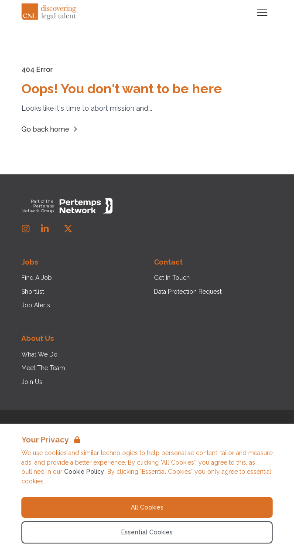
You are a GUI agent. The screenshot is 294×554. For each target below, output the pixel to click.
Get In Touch (172, 277)
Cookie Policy (84, 471)
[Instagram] (26, 229)
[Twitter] (68, 229)
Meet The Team (43, 367)
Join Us (31, 381)
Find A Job (36, 277)
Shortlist (32, 291)
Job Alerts (35, 305)
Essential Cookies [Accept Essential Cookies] (147, 532)
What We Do (39, 354)
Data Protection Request (188, 291)
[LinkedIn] (45, 229)
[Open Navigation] (262, 12)
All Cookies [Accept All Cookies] (147, 507)
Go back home (50, 129)
